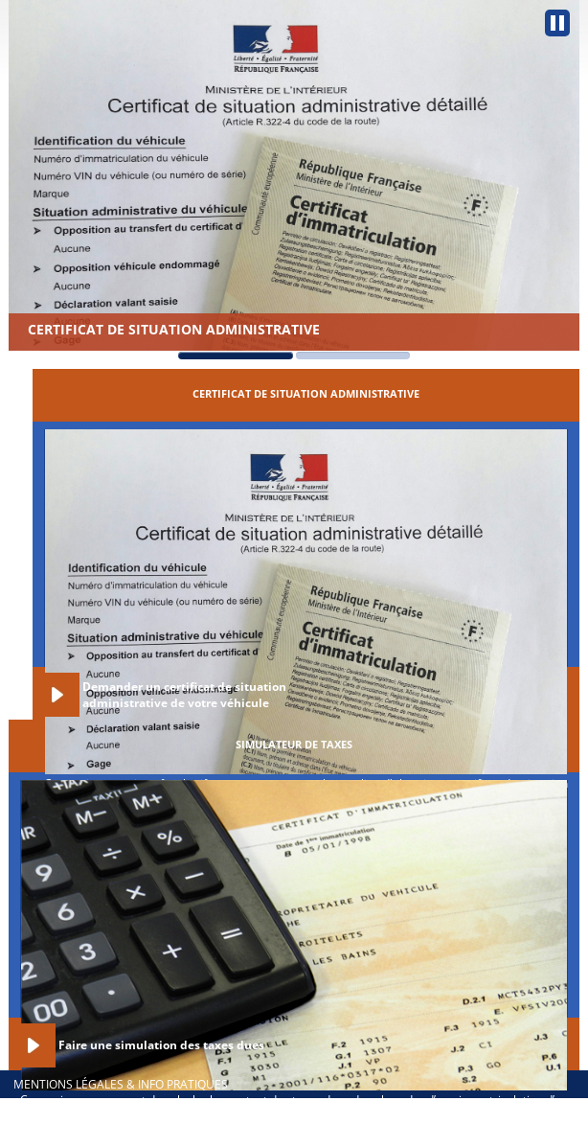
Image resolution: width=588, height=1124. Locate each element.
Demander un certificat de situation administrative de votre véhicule (184, 694)
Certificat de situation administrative (174, 329)
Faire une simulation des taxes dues (161, 1045)
